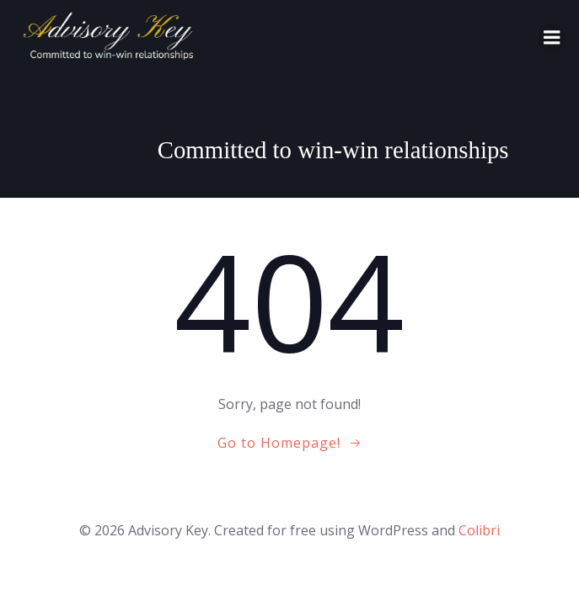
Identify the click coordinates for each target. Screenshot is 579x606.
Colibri (479, 530)
